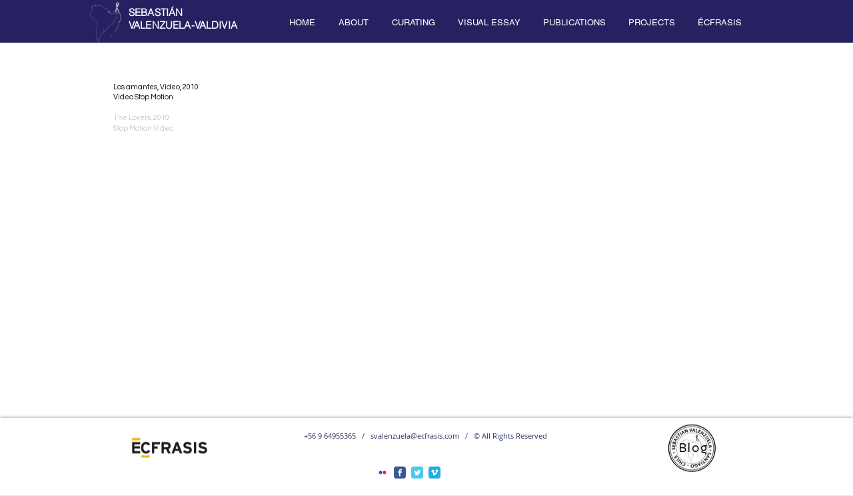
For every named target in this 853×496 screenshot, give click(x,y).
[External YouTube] (423, 253)
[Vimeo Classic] (434, 473)
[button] (353, 22)
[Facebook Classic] (400, 473)
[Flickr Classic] (383, 473)
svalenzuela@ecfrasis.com (415, 436)
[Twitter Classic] (417, 473)
